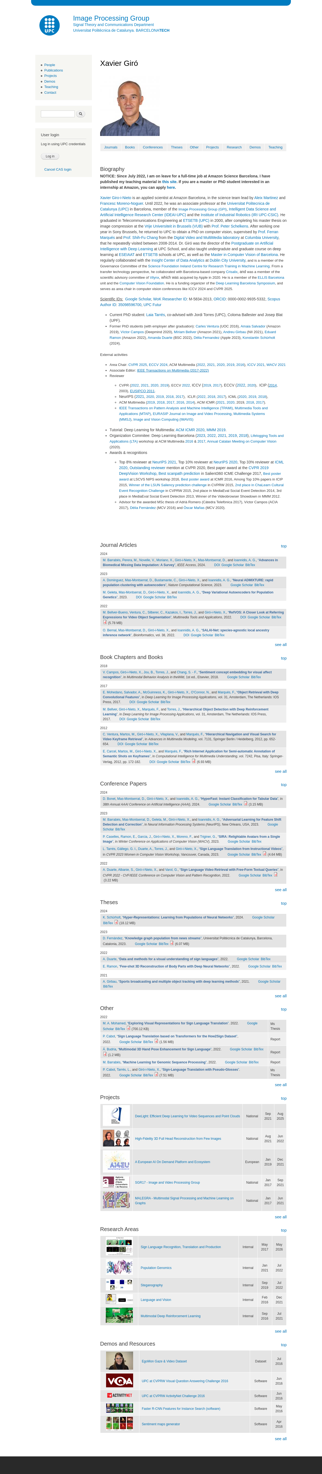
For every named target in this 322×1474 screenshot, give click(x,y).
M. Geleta (110, 592)
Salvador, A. (132, 692)
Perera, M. (129, 560)
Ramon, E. (128, 837)
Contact (50, 92)
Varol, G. (171, 870)
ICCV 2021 (256, 365)
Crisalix (232, 272)
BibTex (250, 565)
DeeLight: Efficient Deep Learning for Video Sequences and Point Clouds (187, 1116)
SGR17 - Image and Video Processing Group (167, 1182)
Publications (53, 70)
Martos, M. (127, 734)
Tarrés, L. (123, 1070)
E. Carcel (109, 751)
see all (281, 644)
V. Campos (111, 672)
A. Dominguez (113, 580)
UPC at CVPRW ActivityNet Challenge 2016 (173, 1396)
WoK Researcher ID (170, 299)
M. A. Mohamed (114, 1023)
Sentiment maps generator (161, 1424)
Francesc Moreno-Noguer (121, 203)
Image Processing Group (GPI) (202, 209)
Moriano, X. (164, 560)
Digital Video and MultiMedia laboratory (206, 237)
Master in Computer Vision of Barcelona (244, 254)
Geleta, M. (159, 820)
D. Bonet (109, 799)
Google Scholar (138, 299)
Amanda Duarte (160, 338)
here (171, 187)
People (49, 65)
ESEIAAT (126, 254)
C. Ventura (110, 734)
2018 (170, 397)
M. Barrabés (111, 560)
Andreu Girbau (234, 332)
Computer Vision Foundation (142, 283)
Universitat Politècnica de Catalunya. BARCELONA (121, 30)
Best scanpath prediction (179, 473)
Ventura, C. (138, 612)
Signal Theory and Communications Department (113, 24)
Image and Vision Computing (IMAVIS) (163, 419)
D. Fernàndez (113, 938)
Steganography (152, 1285)
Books (130, 147)
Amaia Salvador (253, 326)
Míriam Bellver (185, 332)
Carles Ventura (207, 326)
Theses (177, 147)
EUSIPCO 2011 (142, 391)
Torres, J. (189, 612)
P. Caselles (111, 837)
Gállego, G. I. (126, 849)
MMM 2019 (215, 430)
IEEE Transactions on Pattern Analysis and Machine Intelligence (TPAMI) (176, 408)
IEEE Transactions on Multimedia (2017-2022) (173, 370)
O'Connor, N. (200, 692)
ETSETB (150, 254)
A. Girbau (110, 981)
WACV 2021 (276, 365)
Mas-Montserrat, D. (212, 560)
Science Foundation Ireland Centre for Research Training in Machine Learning (209, 266)
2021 (211, 365)
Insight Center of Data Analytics (178, 260)
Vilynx (154, 277)
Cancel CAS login (57, 169)
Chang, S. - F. (187, 672)
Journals (110, 147)
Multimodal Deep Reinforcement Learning (171, 1316)
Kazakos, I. (173, 612)
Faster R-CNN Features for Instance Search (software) (181, 1409)
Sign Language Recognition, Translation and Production (181, 1247)
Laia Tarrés (155, 315)
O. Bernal (110, 630)
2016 (240, 365)
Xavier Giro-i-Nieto (115, 198)
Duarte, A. (145, 849)
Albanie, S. (126, 870)
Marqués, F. (226, 692)
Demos (49, 81)
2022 (201, 365)
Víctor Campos (132, 332)
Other (194, 147)
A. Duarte (110, 870)
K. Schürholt (111, 917)
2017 (217, 385)
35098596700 (130, 305)
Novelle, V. (147, 560)
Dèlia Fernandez (206, 338)
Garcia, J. (145, 837)
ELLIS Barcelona (271, 277)
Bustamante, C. (166, 580)
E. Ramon (110, 966)
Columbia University (261, 237)
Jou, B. (149, 672)
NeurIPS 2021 (164, 462)
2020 (221, 365)
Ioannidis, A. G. (245, 560)
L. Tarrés (109, 849)
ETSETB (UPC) (196, 220)
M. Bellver (110, 709)
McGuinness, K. (154, 692)
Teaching (51, 87)
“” (239, 799)
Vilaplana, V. (169, 734)
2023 (201, 435)
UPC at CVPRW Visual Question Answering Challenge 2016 (185, 1381)
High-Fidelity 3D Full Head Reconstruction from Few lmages (178, 1139)
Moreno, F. (184, 837)
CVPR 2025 (137, 365)
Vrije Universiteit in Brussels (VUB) (173, 226)
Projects (50, 76)
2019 (230, 365)
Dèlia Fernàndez (143, 508)
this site (169, 182)
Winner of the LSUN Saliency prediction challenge (168, 485)
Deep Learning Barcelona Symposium (245, 283)
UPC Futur (152, 305)
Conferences (153, 147)
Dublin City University (227, 260)
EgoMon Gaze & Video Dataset (164, 1361)
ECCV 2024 (158, 365)
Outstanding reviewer (147, 468)
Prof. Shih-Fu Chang (140, 237)
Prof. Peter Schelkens (230, 226)
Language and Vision (156, 1300)
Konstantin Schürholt (258, 338)
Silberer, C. (155, 612)
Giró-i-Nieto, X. (185, 560)
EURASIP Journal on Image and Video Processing (192, 414)
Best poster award (195, 479)
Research (234, 147)
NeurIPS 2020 (225, 462)
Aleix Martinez (266, 198)
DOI (217, 565)
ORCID (219, 299)
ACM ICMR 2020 (190, 430)
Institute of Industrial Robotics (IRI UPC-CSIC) (239, 215)
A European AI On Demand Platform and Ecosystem (172, 1162)
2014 (273, 385)
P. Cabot (109, 1036)
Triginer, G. (208, 837)
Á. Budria (109, 1049)
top (284, 546)
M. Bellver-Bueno (115, 612)
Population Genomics (156, 1268)
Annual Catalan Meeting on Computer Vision (241, 441)
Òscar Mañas (193, 508)
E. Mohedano (112, 692)
